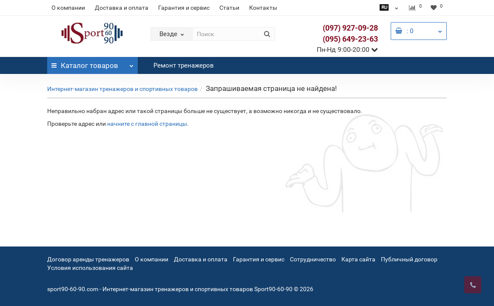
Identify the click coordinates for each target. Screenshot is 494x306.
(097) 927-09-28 (350, 27)
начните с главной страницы (147, 123)
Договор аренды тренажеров (88, 259)
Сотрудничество (313, 259)
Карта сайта (358, 259)
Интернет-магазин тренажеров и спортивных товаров (122, 88)
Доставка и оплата (121, 7)
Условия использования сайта (90, 267)
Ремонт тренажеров (183, 65)
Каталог (92, 63)
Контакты (263, 7)
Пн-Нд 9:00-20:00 (347, 49)
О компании (68, 7)
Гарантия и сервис (184, 7)
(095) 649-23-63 (350, 38)
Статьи (229, 7)
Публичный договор (409, 259)
